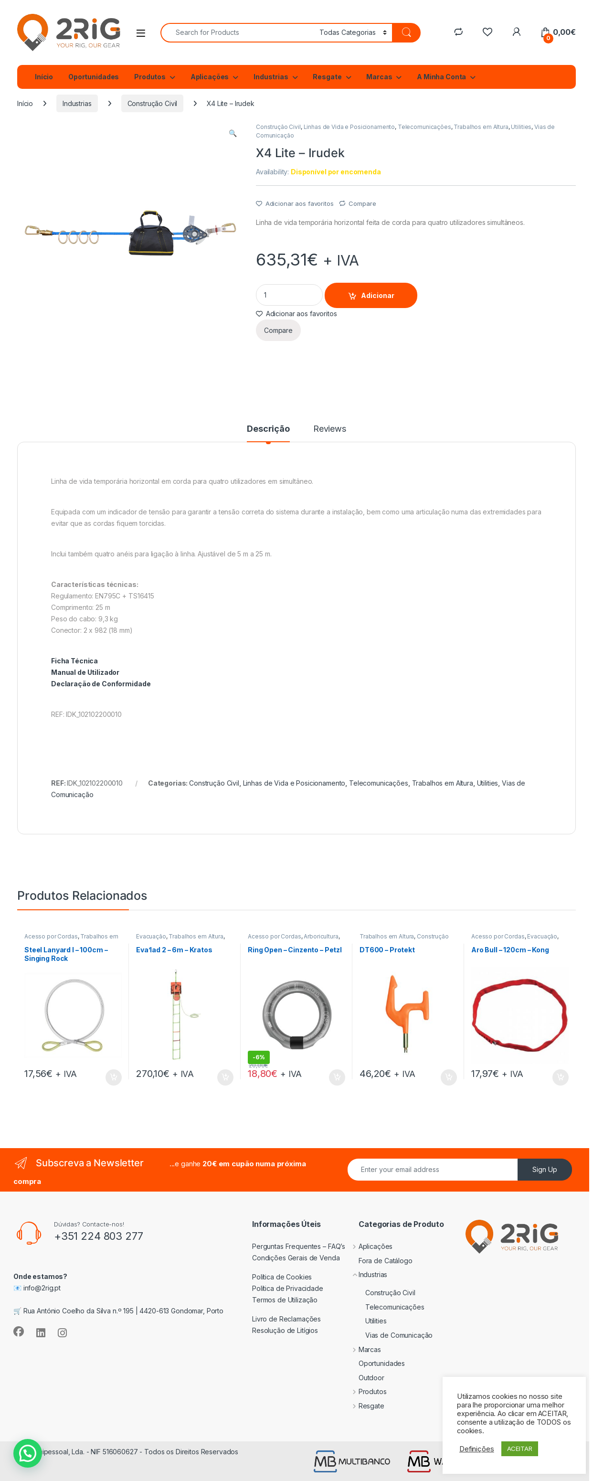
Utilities (521, 126)
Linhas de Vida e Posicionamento (349, 126)
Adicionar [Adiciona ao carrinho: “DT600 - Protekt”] (449, 1077)
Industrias (271, 77)
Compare (362, 203)
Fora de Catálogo (378, 1261)
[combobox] (237, 33)
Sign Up (544, 1169)
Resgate (327, 77)
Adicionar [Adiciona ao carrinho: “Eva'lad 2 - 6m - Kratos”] (225, 1077)
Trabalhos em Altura (481, 126)
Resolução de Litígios (285, 1330)
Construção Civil (152, 103)
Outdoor (364, 1378)
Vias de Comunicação (388, 1335)
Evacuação (151, 936)
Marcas (379, 77)
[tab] (268, 433)
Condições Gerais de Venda (296, 1258)
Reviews (329, 429)
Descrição (268, 429)
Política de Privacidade (287, 1288)
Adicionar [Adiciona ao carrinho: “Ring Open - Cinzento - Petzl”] (337, 1077)
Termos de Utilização (285, 1300)
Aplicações (210, 77)
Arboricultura (321, 936)
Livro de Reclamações (286, 1319)
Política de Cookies (282, 1277)
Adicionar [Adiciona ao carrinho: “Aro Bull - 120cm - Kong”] (560, 1077)
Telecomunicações (424, 126)
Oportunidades (93, 77)
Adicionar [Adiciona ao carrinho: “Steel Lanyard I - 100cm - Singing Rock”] (114, 1077)
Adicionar (377, 295)
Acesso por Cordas (51, 936)
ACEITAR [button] (519, 1448)
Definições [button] (476, 1449)
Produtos (150, 77)
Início (44, 77)
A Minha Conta (441, 77)
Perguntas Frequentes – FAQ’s (298, 1246)
